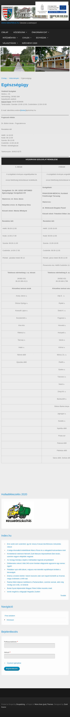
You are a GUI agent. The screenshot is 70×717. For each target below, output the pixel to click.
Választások (9, 43)
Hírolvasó (10, 620)
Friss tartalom (10, 616)
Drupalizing (20, 704)
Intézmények (9, 38)
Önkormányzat (39, 32)
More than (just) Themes (44, 704)
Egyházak (41, 38)
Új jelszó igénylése (14, 663)
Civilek (26, 38)
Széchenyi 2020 (29, 43)
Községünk (19, 32)
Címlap (4, 32)
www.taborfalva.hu (10, 22)
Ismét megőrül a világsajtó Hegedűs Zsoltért (23, 592)
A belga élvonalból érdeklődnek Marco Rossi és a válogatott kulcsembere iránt (36, 550)
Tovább (63, 595)
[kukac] (23, 110)
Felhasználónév (11, 642)
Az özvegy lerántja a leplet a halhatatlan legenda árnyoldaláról (30, 560)
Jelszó (7, 652)
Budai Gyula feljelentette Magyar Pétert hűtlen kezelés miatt (29, 588)
